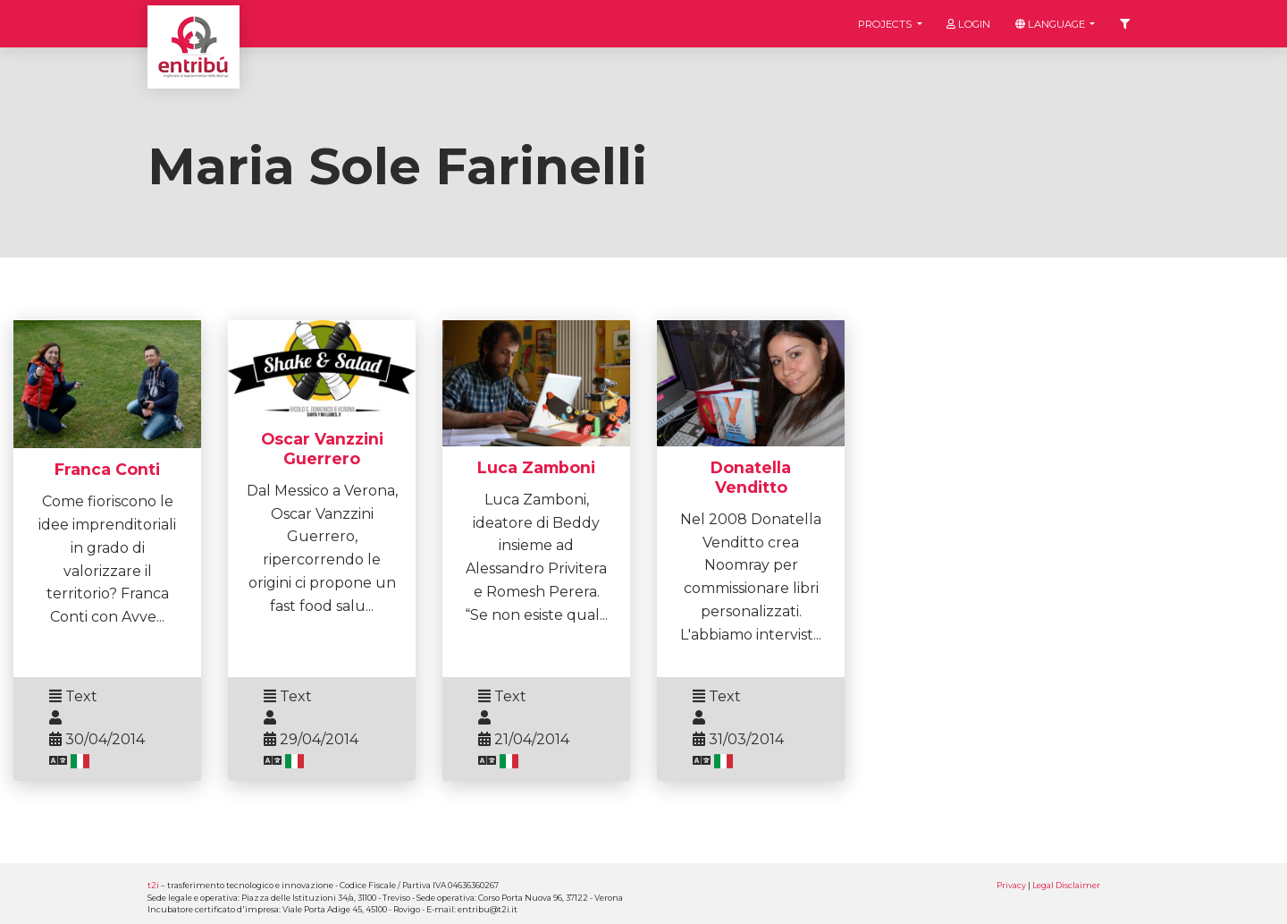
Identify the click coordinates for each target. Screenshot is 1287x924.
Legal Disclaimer (1066, 885)
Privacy (1011, 885)
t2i (153, 885)
